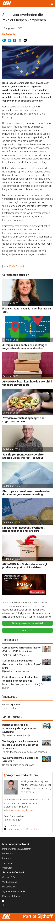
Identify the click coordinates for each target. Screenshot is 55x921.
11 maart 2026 (10, 339)
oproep (9, 123)
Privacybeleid (9, 886)
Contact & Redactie (12, 877)
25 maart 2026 (10, 303)
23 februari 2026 (11, 486)
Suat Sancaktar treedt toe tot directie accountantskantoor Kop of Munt (21, 664)
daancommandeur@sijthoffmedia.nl (25, 829)
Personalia (9, 640)
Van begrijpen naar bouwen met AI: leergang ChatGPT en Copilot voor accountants (21, 745)
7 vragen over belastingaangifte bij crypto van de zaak (23, 419)
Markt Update (11, 717)
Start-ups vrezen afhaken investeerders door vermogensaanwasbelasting (26, 493)
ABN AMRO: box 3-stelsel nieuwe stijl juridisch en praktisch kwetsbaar (24, 566)
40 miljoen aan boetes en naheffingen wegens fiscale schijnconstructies (24, 346)
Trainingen (7, 863)
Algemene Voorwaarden (14, 891)
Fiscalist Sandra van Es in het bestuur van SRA (27, 310)
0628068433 (13, 825)
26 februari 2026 (11, 449)
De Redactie (8, 34)
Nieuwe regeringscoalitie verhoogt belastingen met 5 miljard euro (23, 529)
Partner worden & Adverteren (16, 849)
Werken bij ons (9, 882)
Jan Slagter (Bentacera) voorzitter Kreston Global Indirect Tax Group (23, 456)
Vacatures (8, 696)
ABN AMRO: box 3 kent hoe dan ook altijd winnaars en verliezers (27, 383)
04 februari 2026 (11, 559)
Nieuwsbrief (8, 853)
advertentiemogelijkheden (22, 810)
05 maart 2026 (10, 412)
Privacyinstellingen (11, 896)
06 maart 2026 (10, 376)
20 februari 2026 (11, 522)
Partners (6, 858)
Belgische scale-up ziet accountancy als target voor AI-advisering (19, 728)
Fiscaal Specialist (11, 704)
